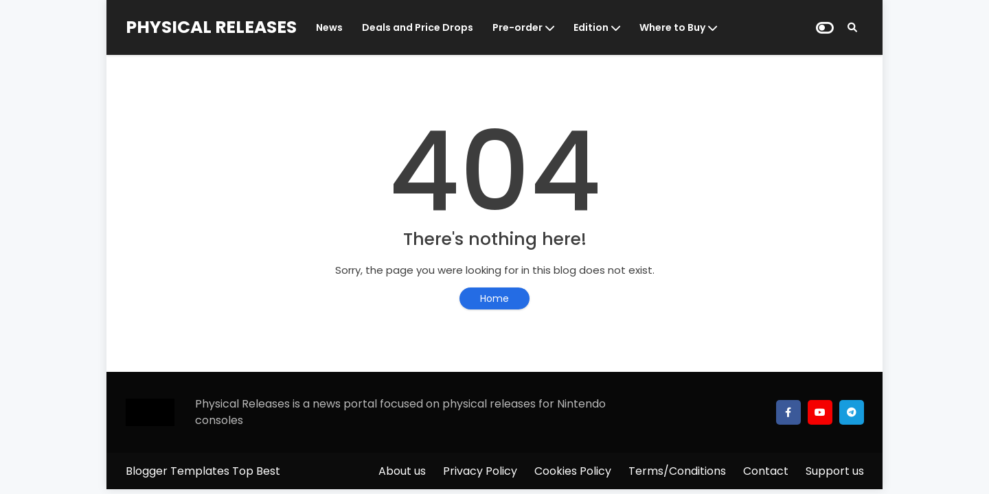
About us (402, 471)
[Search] (852, 27)
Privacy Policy (480, 471)
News (329, 27)
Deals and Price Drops (417, 27)
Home (494, 298)
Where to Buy (672, 27)
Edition (591, 27)
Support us (835, 471)
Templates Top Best (225, 471)
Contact (765, 471)
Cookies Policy (572, 471)
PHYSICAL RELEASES (211, 27)
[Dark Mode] (825, 28)
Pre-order (517, 27)
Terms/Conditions (677, 471)
